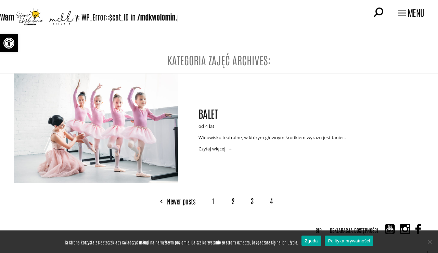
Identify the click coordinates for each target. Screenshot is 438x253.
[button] (9, 43)
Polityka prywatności (349, 240)
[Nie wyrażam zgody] (429, 241)
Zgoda (311, 240)
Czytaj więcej (212, 149)
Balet (207, 113)
